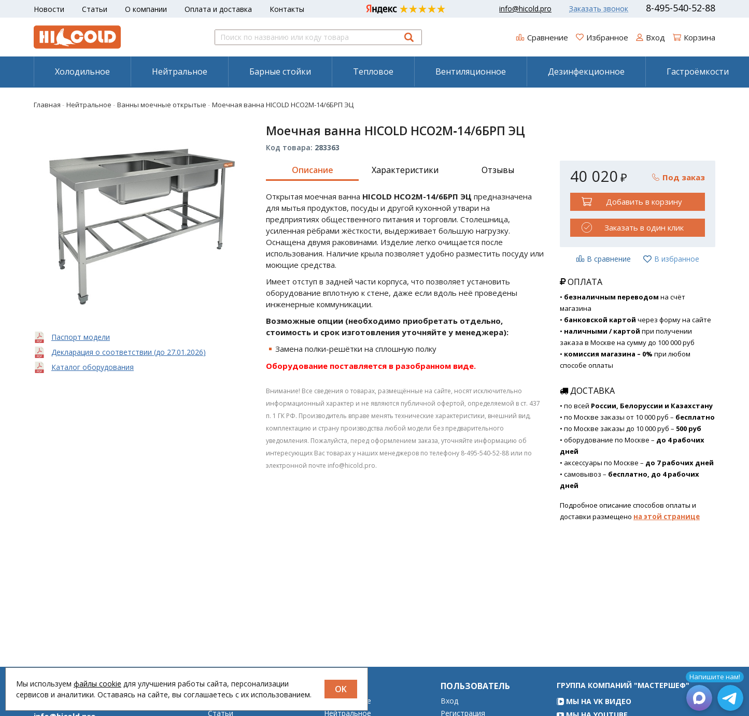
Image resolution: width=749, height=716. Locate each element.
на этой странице (666, 516)
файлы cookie (97, 684)
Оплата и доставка (218, 9)
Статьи (94, 9)
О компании (146, 9)
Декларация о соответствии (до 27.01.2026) (128, 352)
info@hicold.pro (525, 8)
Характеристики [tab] (405, 170)
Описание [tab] (312, 170)
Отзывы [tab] (498, 170)
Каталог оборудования (92, 367)
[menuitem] (82, 71)
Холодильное (82, 71)
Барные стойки (280, 71)
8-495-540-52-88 (680, 7)
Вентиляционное (470, 71)
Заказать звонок (598, 8)
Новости (49, 9)
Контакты (287, 9)
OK (341, 689)
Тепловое (373, 71)
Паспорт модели (80, 337)
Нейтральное (179, 71)
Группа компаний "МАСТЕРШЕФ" (623, 700)
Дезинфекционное (586, 71)
